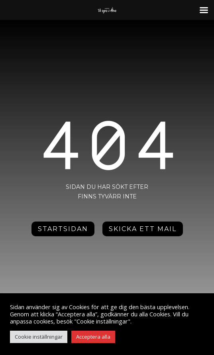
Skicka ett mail (143, 229)
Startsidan (63, 229)
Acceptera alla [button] (93, 336)
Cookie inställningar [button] (39, 336)
